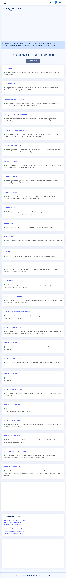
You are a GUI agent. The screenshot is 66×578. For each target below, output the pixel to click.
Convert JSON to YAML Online (14, 531)
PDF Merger (8, 68)
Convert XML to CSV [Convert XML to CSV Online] (12, 420)
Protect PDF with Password (14, 99)
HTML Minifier (9, 236)
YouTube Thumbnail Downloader (17, 312)
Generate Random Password (15, 451)
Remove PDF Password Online (16, 130)
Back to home (33, 61)
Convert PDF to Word (12, 145)
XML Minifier (8, 281)
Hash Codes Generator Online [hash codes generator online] (14, 529)
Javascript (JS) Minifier (13, 296)
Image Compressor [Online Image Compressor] (11, 192)
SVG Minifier (8, 265)
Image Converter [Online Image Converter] (10, 176)
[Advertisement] (34, 26)
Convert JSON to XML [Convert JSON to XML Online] (12, 374)
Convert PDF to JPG (12, 161)
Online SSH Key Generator (12, 525)
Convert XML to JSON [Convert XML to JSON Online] (12, 436)
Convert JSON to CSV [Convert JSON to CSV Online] (12, 358)
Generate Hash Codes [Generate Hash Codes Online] (13, 467)
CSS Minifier (8, 223)
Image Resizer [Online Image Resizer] (9, 207)
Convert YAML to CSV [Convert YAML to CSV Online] (12, 405)
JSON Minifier (9, 252)
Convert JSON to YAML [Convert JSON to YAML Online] (13, 343)
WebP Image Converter (11, 527)
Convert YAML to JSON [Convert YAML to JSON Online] (13, 389)
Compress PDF (9, 83)
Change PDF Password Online (15, 114)
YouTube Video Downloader (13, 522)
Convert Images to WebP (14, 327)
